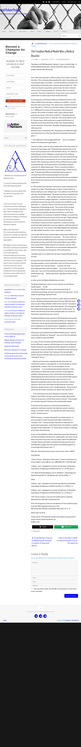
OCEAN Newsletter (41, 44)
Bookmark (36, 531)
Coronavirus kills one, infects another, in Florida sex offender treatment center (15, 304)
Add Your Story (72, 2)
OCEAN (35, 59)
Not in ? (8, 97)
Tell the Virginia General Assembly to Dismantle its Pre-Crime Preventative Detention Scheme (16, 356)
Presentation (56, 2)
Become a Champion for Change (15, 350)
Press (63, 2)
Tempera (67, 620)
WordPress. (75, 620)
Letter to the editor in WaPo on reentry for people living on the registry (67, 540)
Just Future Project (10, 10)
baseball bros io (10, 290)
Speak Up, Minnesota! (12, 346)
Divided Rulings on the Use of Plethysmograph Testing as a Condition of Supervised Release (42, 542)
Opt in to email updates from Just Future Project (15, 107)
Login (5, 620)
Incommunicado (10, 322)
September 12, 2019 (47, 59)
